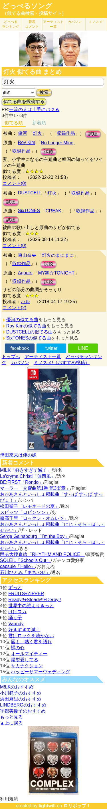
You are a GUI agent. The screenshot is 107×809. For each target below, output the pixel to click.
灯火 (37, 133)
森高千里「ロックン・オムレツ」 (34, 518)
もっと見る (11, 717)
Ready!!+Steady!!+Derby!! (34, 599)
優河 (22, 133)
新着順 (39, 122)
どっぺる (10, 24)
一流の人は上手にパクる (34, 109)
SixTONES (29, 210)
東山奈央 (27, 255)
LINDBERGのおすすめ (23, 705)
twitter (51, 348)
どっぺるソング (27, 6)
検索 (44, 92)
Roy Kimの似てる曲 (26, 325)
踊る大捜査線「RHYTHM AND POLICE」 (42, 554)
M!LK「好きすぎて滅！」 (26, 470)
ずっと (15, 587)
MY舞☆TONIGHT (56, 273)
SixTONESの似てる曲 (28, 338)
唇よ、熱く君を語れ (31, 641)
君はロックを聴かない (31, 635)
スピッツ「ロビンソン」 (25, 512)
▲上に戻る (11, 723)
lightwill (47, 805)
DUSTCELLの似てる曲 (29, 331)
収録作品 (66, 133)
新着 (32, 24)
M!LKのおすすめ (16, 686)
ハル (25, 301)
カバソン (75, 22)
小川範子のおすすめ (20, 692)
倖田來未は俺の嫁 (18, 455)
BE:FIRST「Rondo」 (21, 482)
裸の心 (18, 647)
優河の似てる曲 (22, 319)
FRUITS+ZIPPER (26, 593)
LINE (83, 348)
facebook (19, 348)
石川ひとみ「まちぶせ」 (25, 572)
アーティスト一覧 (43, 356)
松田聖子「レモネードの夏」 (29, 506)
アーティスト (53, 24)
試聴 (93, 133)
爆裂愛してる (24, 659)
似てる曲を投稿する (24, 101)
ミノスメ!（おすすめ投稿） (62, 362)
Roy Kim (26, 142)
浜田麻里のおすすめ (20, 698)
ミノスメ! (96, 22)
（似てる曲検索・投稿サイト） (34, 13)
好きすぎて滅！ (24, 629)
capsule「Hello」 (17, 566)
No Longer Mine (57, 142)
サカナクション (27, 665)
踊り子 (15, 617)
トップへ (11, 356)
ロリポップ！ (77, 805)
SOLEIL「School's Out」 (25, 560)
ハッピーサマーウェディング (40, 671)
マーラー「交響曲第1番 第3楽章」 (35, 488)
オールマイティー (29, 653)
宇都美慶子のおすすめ (23, 711)
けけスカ (17, 611)
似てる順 (14, 122)
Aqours (25, 272)
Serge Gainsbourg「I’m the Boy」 (34, 536)
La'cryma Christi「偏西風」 (27, 476)
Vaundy (15, 623)
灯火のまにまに (58, 255)
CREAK (53, 210)
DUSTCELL (30, 192)
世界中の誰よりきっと (31, 605)
